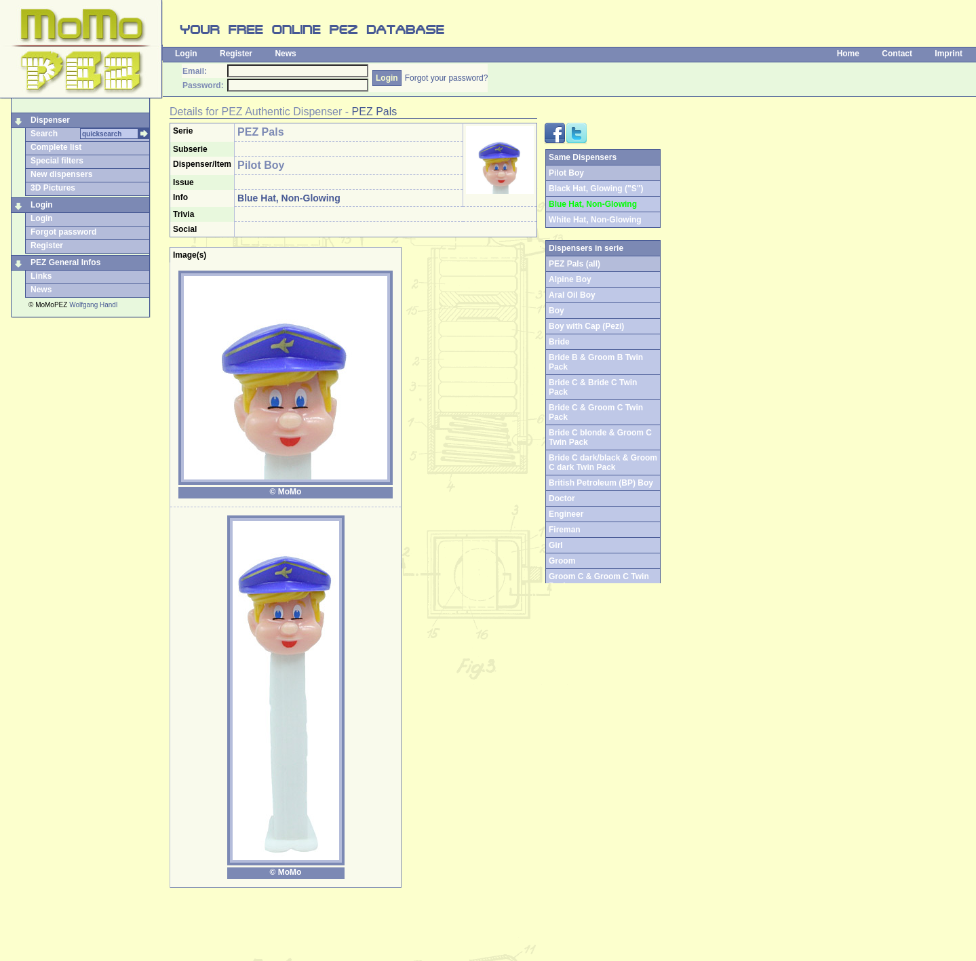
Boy (556, 310)
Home (848, 53)
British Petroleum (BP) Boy (601, 483)
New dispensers (61, 174)
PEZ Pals (374, 111)
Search (44, 133)
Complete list (56, 147)
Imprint (948, 53)
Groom (562, 561)
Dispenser (50, 120)
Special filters (57, 160)
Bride (559, 342)
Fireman (565, 529)
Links (41, 276)
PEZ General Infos (65, 262)
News (285, 53)
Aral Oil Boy (572, 295)
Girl (556, 545)
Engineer (566, 514)
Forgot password (63, 232)
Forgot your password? (446, 78)
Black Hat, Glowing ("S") (596, 188)
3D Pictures (53, 188)
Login (186, 53)
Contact (897, 53)
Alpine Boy (570, 279)
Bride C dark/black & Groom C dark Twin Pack (603, 462)
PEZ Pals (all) (574, 264)
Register (236, 53)
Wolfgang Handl (93, 305)
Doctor (562, 498)
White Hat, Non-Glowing (595, 219)
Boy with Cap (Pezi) (586, 326)
